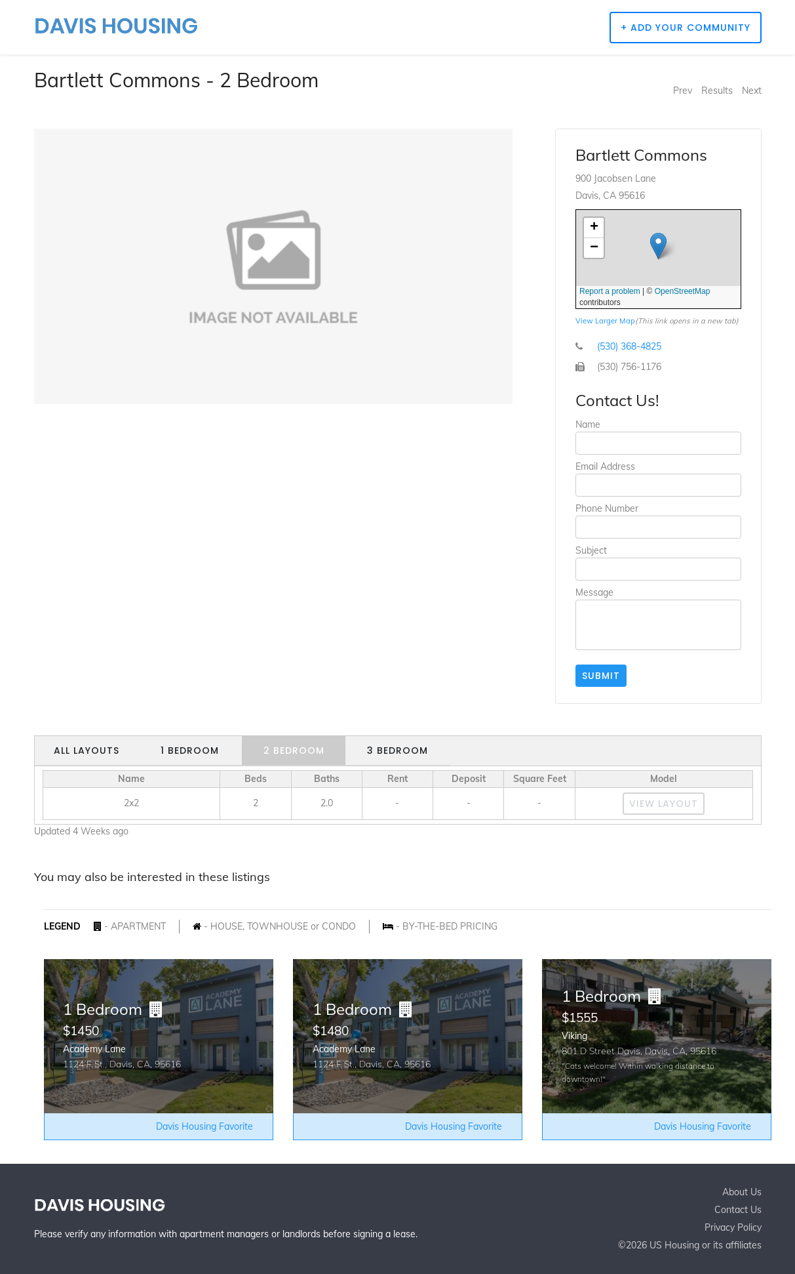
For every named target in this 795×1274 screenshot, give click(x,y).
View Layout (663, 803)
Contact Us (738, 1210)
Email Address (605, 466)
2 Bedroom (293, 750)
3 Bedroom (397, 750)
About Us (742, 1192)
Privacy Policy (733, 1227)
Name (587, 424)
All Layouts (86, 750)
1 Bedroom (190, 750)
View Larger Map (605, 320)
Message (594, 592)
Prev (682, 90)
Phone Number (606, 508)
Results (717, 90)
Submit (601, 675)
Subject (591, 550)
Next (752, 90)
